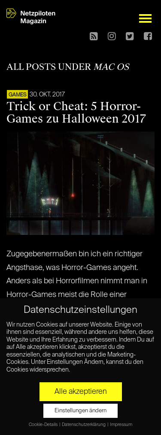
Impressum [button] (121, 425)
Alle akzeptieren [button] (81, 392)
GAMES (17, 95)
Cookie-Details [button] (43, 425)
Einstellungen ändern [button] (80, 411)
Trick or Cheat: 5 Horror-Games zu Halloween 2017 (76, 112)
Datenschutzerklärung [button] (84, 425)
